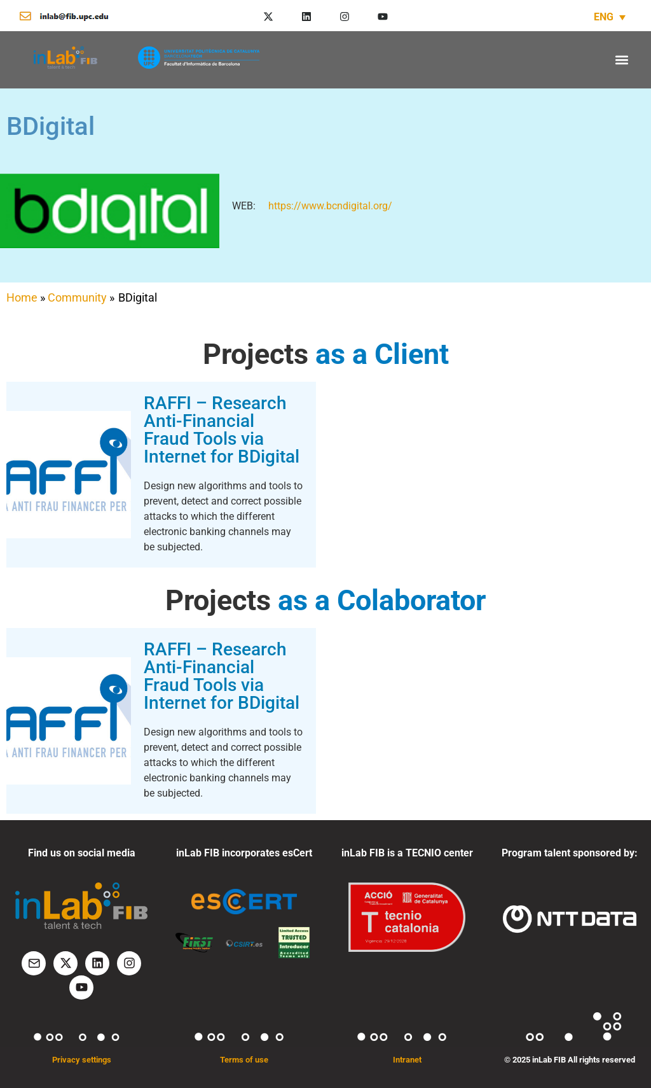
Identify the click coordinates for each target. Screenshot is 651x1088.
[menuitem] (609, 16)
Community (77, 297)
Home (22, 297)
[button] (621, 59)
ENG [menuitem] (603, 17)
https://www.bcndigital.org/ (330, 206)
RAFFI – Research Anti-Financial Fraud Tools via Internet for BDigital (221, 430)
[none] (609, 16)
